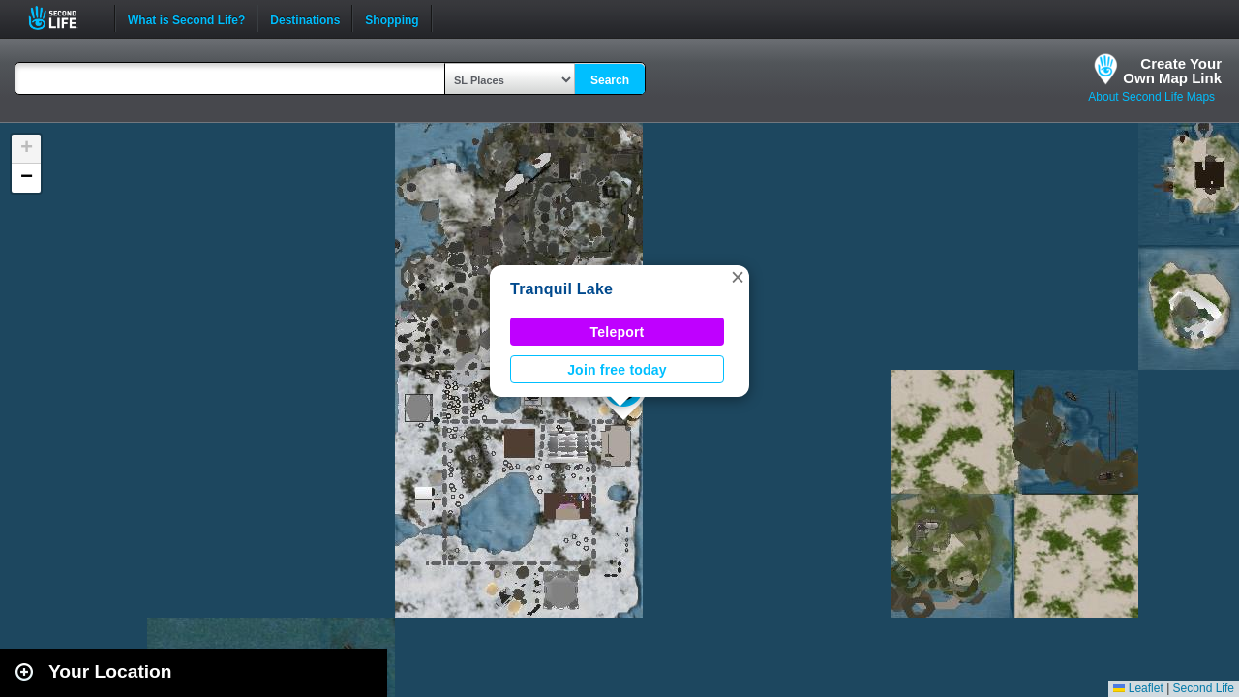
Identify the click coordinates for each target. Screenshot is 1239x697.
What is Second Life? (186, 18)
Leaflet (1138, 688)
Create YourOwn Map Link (1172, 70)
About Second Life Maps (1151, 97)
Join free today (617, 370)
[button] (737, 276)
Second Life (63, 18)
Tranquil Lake (561, 289)
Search (609, 80)
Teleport (617, 332)
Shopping (391, 18)
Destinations (305, 18)
